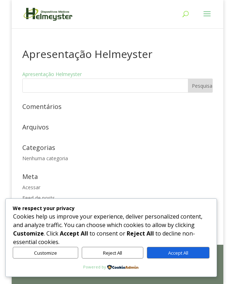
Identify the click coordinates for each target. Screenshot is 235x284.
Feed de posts (38, 198)
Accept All (178, 253)
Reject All (112, 253)
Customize (45, 253)
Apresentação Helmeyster (52, 74)
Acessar (31, 187)
